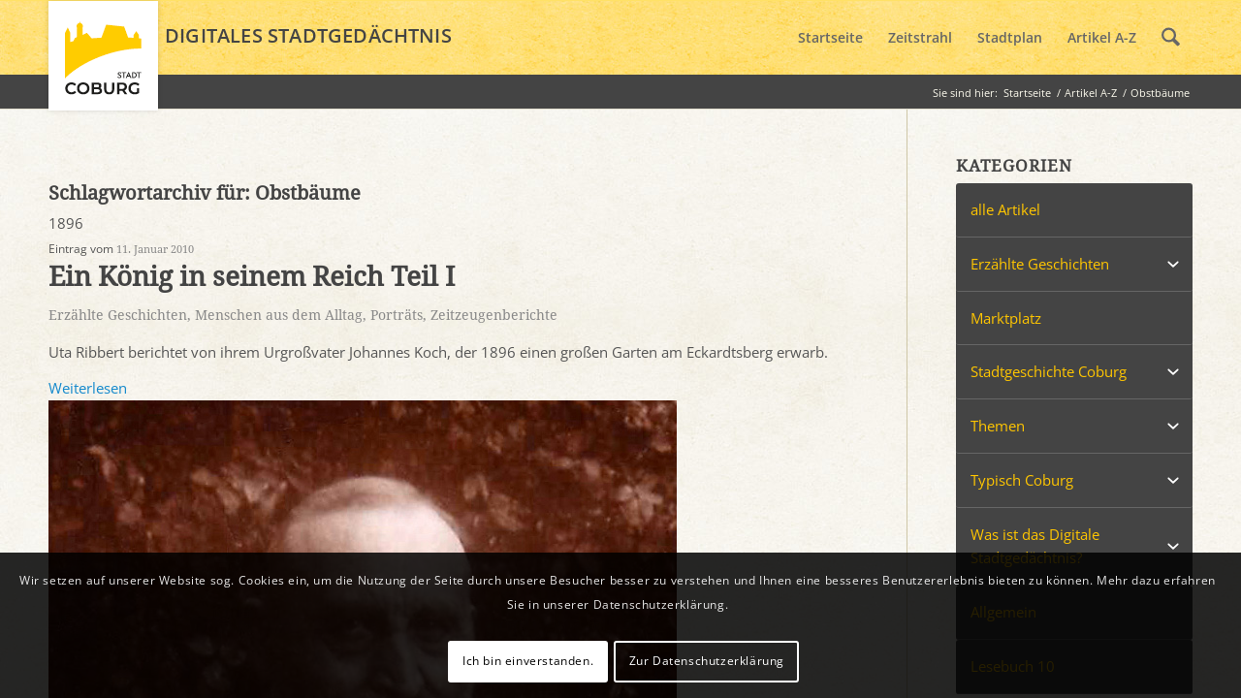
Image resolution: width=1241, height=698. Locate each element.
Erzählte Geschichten (117, 315)
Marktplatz (1006, 318)
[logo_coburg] (103, 64)
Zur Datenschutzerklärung (706, 660)
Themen (998, 425)
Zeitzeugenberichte (493, 315)
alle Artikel (1005, 209)
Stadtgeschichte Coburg (1049, 371)
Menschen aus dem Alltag (279, 315)
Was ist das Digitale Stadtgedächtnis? (1035, 546)
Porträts (396, 315)
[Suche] (1171, 38)
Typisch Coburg (1022, 480)
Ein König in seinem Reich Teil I (251, 277)
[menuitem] (830, 38)
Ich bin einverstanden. (527, 660)
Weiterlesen (87, 387)
